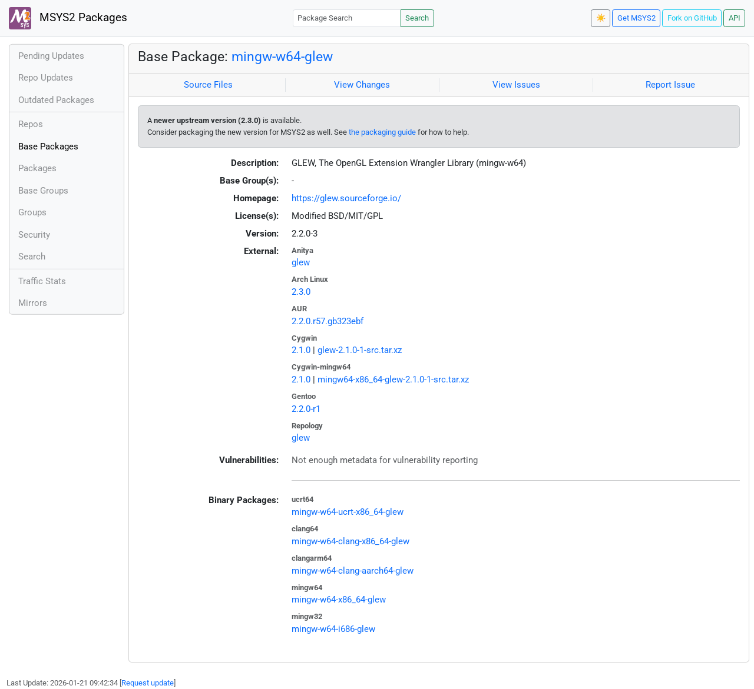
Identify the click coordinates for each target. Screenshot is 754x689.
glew (301, 262)
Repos (30, 124)
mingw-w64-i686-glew (333, 629)
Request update (147, 682)
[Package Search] (347, 17)
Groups (32, 212)
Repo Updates (45, 77)
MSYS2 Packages (68, 18)
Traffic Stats (42, 281)
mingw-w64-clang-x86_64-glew (350, 541)
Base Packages (48, 146)
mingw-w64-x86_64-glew (339, 599)
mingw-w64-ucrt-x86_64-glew (348, 512)
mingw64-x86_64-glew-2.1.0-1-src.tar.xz (393, 379)
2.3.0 (301, 292)
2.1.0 (301, 350)
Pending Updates (51, 56)
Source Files (208, 84)
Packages (37, 168)
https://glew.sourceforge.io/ (346, 198)
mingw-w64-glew (282, 56)
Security (34, 234)
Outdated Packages (56, 100)
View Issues (516, 84)
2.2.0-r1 (306, 409)
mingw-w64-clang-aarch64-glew (353, 570)
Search (417, 18)
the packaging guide (382, 132)
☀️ (601, 18)
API (734, 18)
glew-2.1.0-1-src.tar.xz (360, 350)
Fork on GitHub (692, 18)
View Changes (362, 84)
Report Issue (670, 84)
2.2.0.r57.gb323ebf (327, 321)
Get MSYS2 (636, 18)
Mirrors (32, 303)
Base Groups (43, 190)
